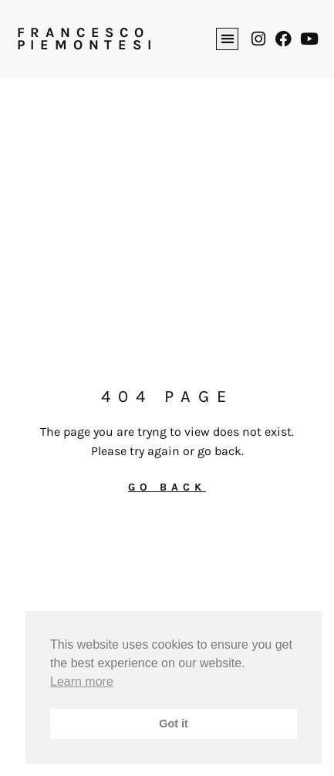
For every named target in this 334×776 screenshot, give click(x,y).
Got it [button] (173, 723)
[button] (227, 39)
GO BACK (167, 487)
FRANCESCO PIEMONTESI (87, 38)
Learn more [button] (81, 681)
